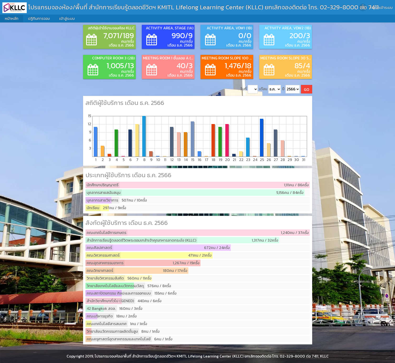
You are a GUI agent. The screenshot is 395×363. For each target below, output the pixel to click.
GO (306, 89)
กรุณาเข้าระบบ (381, 7)
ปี (291, 89)
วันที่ (249, 89)
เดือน (270, 89)
